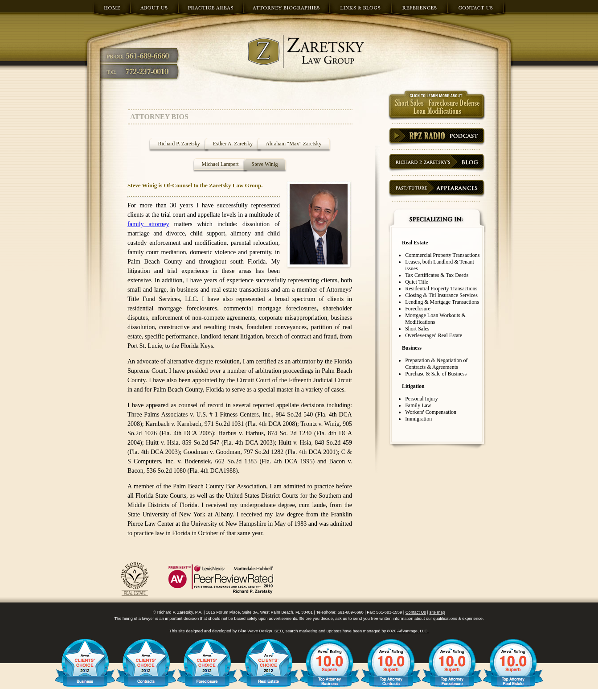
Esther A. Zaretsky (233, 143)
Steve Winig (265, 164)
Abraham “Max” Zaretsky (293, 143)
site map (437, 612)
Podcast (437, 137)
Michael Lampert (220, 164)
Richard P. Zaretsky (179, 143)
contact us (477, 10)
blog (437, 163)
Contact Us (415, 612)
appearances (437, 189)
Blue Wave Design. (255, 631)
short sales (437, 104)
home (111, 10)
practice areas (210, 10)
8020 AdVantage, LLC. (408, 631)
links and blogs (360, 10)
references (420, 10)
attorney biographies (286, 10)
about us (154, 10)
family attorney (148, 224)
